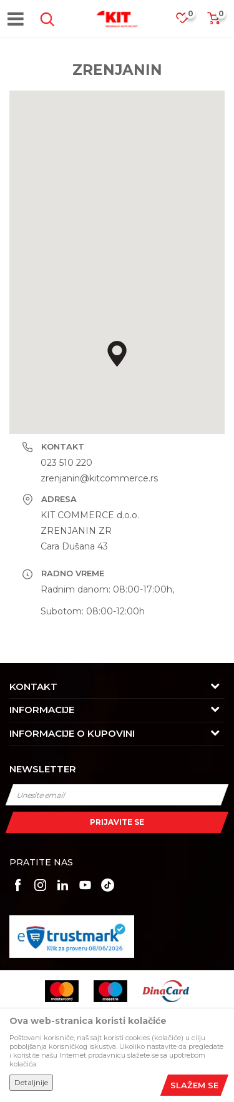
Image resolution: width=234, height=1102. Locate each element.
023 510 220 (66, 462)
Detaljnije (31, 1082)
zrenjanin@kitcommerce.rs (99, 478)
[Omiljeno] (188, 21)
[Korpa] (213, 22)
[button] (45, 19)
